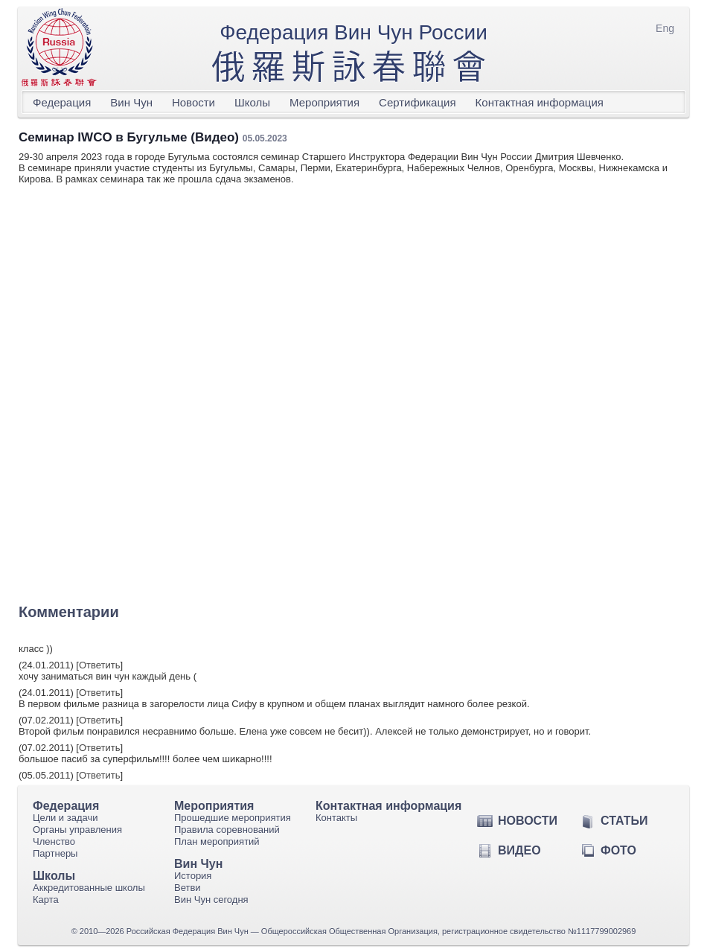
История (192, 875)
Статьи (624, 820)
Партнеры (55, 853)
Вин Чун (131, 102)
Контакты (336, 817)
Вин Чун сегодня (211, 899)
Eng (665, 28)
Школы (252, 102)
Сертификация (417, 102)
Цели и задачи (65, 817)
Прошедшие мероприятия (232, 817)
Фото (618, 850)
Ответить (100, 665)
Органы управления (77, 829)
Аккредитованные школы (89, 887)
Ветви (187, 887)
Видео (519, 850)
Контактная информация (540, 102)
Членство (54, 841)
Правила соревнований (227, 829)
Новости (193, 102)
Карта (46, 899)
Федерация (62, 102)
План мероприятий (217, 841)
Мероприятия (324, 102)
